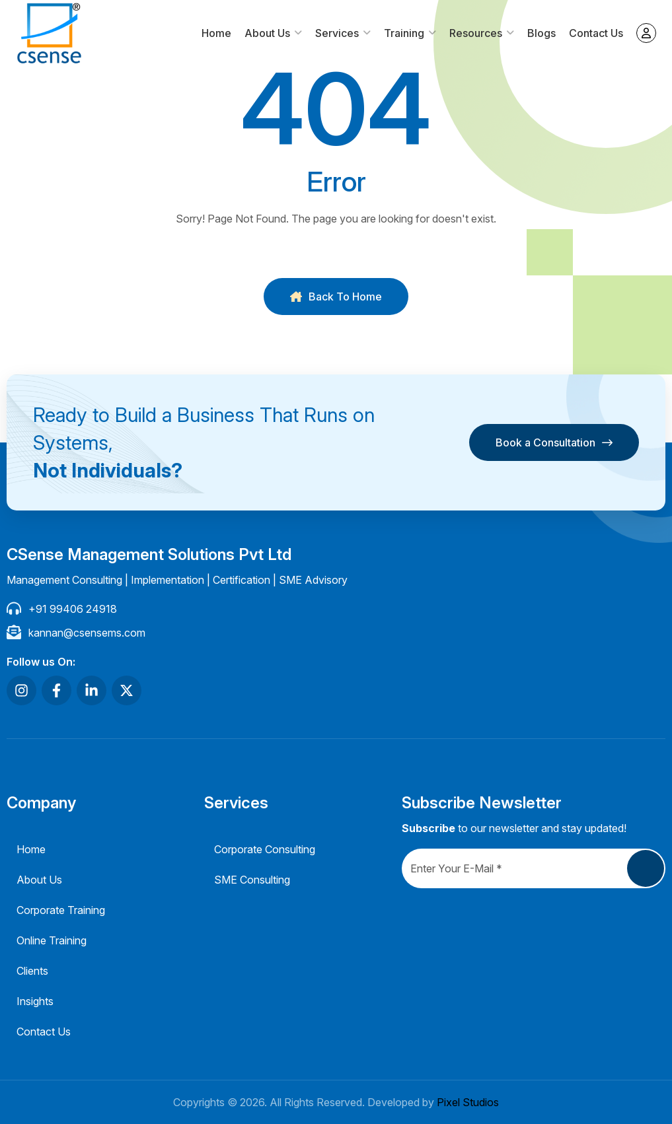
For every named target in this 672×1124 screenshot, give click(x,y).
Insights (35, 1001)
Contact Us (596, 33)
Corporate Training (61, 910)
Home (216, 33)
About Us (267, 33)
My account (646, 33)
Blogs (541, 33)
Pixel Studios (468, 1102)
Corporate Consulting (264, 849)
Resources (475, 33)
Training (404, 33)
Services (337, 33)
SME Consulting (252, 879)
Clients (32, 970)
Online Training (52, 940)
